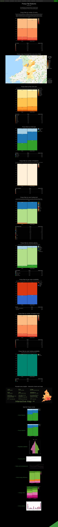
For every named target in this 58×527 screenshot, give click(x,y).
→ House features (29, 430)
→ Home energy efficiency (29, 477)
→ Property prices (29, 458)
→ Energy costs (29, 492)
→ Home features (29, 415)
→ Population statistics (29, 446)
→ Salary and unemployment (29, 466)
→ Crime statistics (29, 506)
